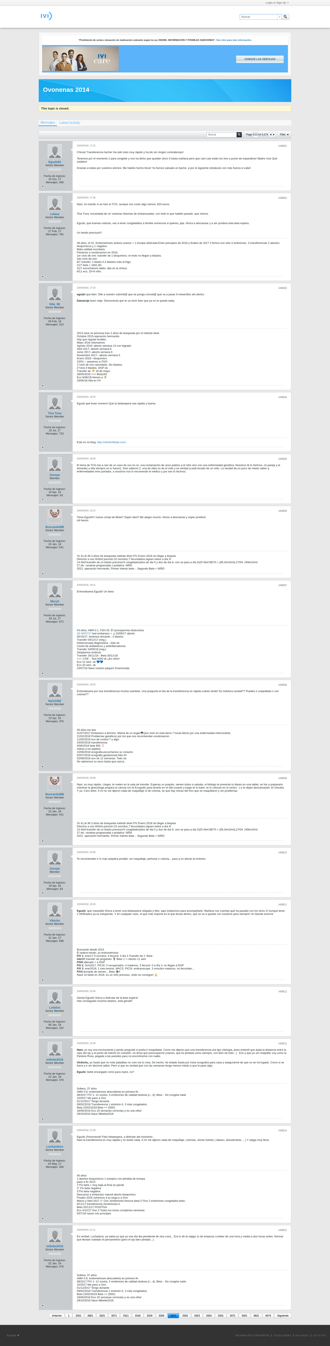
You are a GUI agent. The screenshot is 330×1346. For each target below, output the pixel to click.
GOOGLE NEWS (282, 1335)
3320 (161, 1315)
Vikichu (54, 920)
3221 (102, 1315)
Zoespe (54, 475)
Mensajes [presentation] (48, 122)
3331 (221, 1315)
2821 (90, 1315)
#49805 (282, 458)
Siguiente (283, 1315)
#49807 (282, 585)
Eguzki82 (54, 162)
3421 (244, 1315)
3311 (126, 1315)
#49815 (282, 1230)
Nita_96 (54, 304)
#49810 (282, 852)
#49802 (282, 197)
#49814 (282, 1130)
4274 (268, 1315)
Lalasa (54, 214)
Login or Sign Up (277, 2)
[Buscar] (261, 17)
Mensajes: (52, 182)
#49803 (282, 288)
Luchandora (54, 1146)
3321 (173, 1315)
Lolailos (54, 1007)
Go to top (319, 1335)
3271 (114, 1315)
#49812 (282, 991)
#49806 (282, 510)
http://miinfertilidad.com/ (111, 442)
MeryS (54, 601)
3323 (197, 1315)
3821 (256, 1315)
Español (13, 1335)
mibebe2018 (54, 1059)
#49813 (282, 1043)
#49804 (282, 397)
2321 (78, 1315)
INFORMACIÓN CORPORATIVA (252, 1335)
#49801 (282, 145)
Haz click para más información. (234, 40)
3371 (233, 1315)
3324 (209, 1315)
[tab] (48, 123)
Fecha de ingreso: (55, 176)
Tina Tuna (55, 413)
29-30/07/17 (84, 633)
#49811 (282, 904)
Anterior (57, 1315)
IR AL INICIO (302, 1335)
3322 (185, 1315)
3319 (149, 1315)
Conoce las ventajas (260, 59)
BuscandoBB (54, 527)
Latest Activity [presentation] (69, 122)
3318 (138, 1315)
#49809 (282, 778)
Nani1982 (54, 701)
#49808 (282, 684)
